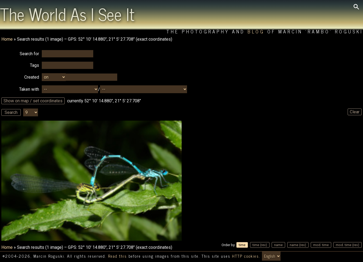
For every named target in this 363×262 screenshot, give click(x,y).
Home (7, 39)
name (278, 245)
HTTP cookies (245, 256)
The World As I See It (67, 13)
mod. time (321, 245)
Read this (117, 256)
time (242, 245)
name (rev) (298, 245)
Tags (34, 65)
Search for (29, 53)
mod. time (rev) (347, 245)
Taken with (29, 89)
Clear (354, 111)
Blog (256, 31)
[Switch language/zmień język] (271, 256)
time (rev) (260, 245)
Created (31, 77)
